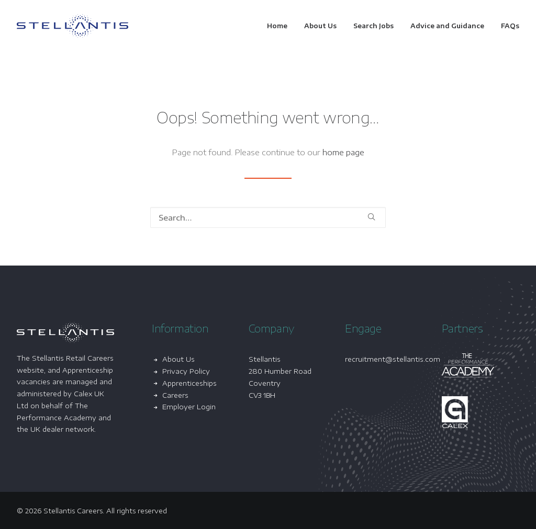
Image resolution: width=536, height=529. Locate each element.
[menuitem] (281, 26)
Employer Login (189, 406)
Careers (175, 395)
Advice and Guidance (447, 26)
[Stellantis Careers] (72, 26)
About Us (320, 26)
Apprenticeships (189, 383)
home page (343, 152)
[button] (371, 216)
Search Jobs (373, 26)
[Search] (268, 217)
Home (277, 26)
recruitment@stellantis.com (392, 359)
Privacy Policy (186, 371)
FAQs (510, 26)
